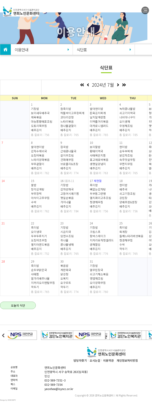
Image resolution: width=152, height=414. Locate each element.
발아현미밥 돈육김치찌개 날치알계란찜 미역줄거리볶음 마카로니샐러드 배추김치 (99, 119)
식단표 (104, 49)
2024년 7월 (103, 84)
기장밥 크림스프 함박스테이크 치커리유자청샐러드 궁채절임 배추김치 (102, 238)
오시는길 (95, 360)
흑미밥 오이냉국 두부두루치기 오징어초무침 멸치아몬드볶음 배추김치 (40, 238)
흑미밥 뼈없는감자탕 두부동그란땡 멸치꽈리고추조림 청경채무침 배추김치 (100, 195)
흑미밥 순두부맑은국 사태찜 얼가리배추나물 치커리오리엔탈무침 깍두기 (43, 276)
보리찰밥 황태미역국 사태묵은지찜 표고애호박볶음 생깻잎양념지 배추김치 (99, 157)
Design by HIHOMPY (8, 400)
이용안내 (42, 49)
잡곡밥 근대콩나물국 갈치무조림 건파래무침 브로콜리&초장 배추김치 (69, 157)
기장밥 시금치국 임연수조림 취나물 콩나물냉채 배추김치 (67, 238)
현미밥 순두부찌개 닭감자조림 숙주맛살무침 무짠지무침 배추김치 (127, 157)
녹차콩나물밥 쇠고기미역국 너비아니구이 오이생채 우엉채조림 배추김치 (127, 119)
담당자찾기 (80, 360)
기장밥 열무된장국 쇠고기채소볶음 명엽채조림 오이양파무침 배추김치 (99, 276)
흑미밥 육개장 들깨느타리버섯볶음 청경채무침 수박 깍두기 (131, 238)
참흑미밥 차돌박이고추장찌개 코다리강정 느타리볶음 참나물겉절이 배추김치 (72, 119)
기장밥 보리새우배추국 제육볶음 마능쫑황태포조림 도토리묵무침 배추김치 (41, 119)
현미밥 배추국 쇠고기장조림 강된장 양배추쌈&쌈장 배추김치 (128, 195)
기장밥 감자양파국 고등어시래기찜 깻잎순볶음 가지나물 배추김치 (69, 195)
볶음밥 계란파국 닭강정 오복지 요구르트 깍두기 (65, 276)
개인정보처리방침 (127, 360)
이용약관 (108, 360)
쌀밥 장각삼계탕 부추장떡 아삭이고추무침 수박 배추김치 (40, 195)
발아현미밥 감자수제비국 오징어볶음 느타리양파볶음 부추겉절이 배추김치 (40, 157)
